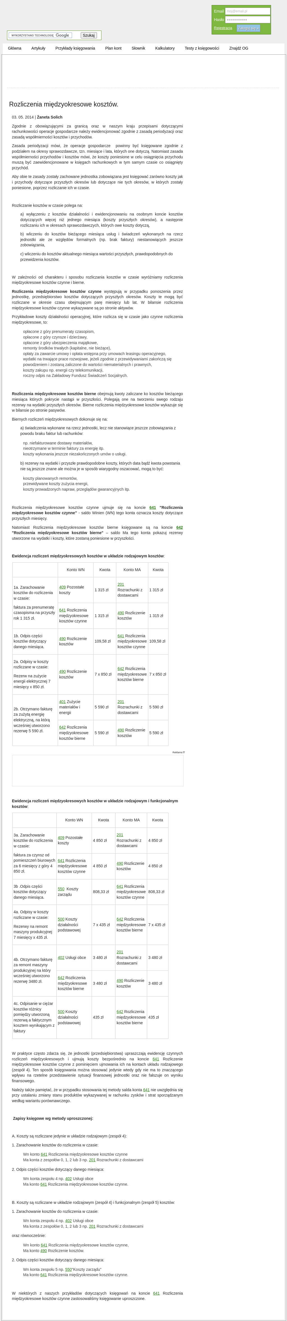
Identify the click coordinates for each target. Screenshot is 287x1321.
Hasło (219, 19)
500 (61, 919)
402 (61, 957)
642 (179, 527)
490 (120, 612)
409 (62, 587)
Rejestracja (223, 28)
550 (61, 888)
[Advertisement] (143, 71)
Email (219, 11)
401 (62, 701)
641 (152, 507)
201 (120, 584)
